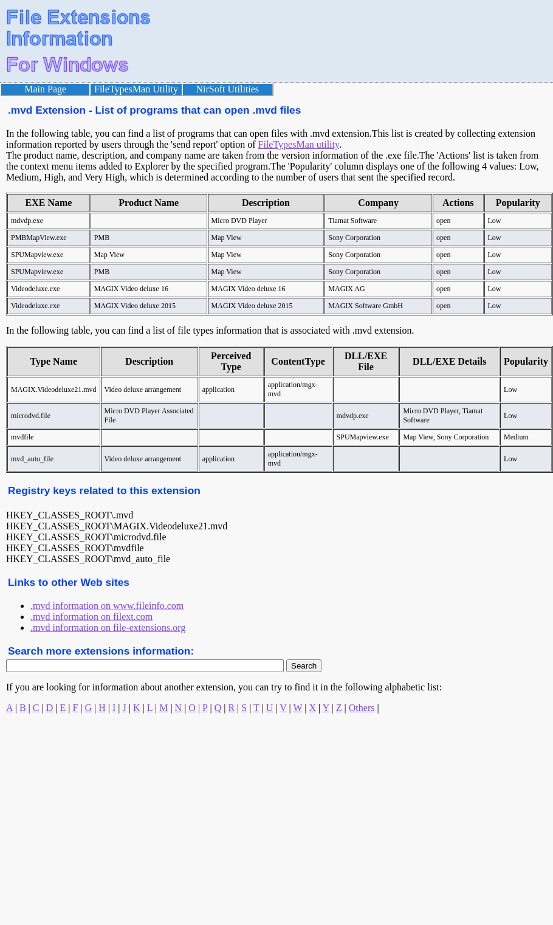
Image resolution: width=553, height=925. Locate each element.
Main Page (45, 89)
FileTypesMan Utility (136, 89)
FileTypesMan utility (298, 144)
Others (362, 708)
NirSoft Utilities (227, 89)
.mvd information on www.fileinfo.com (107, 605)
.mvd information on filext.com (91, 616)
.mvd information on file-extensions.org (107, 627)
